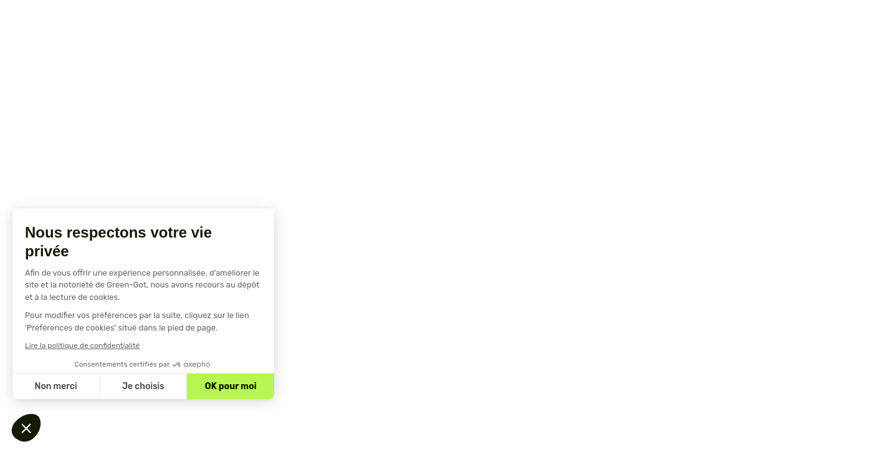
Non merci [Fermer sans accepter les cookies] (55, 386)
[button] (26, 428)
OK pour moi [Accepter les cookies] (231, 386)
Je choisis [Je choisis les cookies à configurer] (143, 386)
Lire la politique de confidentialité (82, 345)
